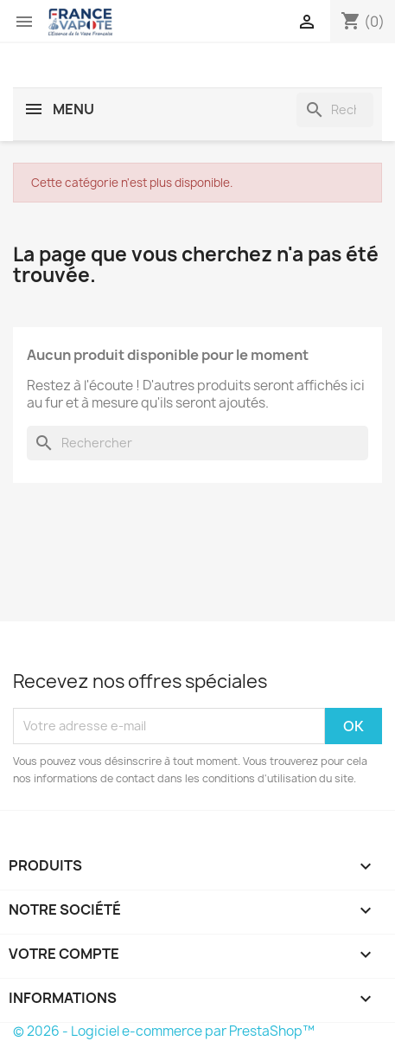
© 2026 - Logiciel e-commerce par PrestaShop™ (164, 1031)
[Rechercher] (334, 110)
